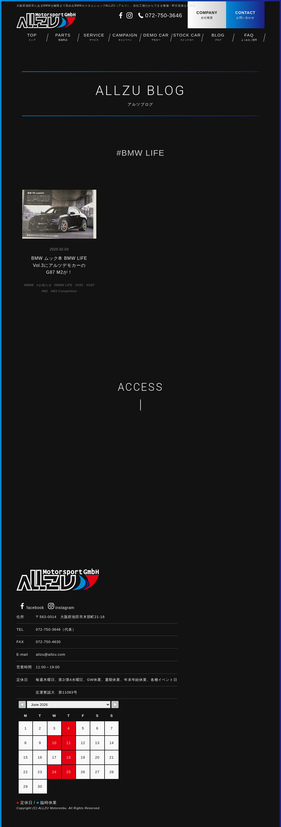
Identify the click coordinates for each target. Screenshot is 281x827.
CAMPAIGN (124, 38)
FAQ (249, 38)
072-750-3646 (163, 15)
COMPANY (207, 15)
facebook (31, 607)
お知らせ (44, 285)
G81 (80, 285)
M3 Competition (65, 291)
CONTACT (245, 15)
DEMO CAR (156, 38)
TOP (31, 38)
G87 (91, 285)
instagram (61, 607)
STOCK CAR (187, 38)
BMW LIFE (64, 285)
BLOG (218, 38)
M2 (45, 291)
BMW (30, 285)
